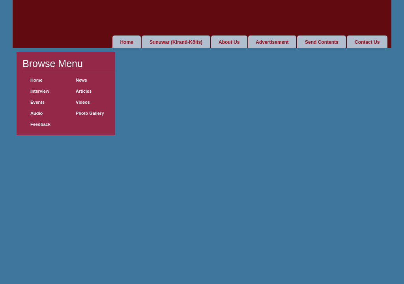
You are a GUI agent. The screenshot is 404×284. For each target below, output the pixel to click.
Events (37, 102)
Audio (36, 113)
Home (126, 42)
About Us (229, 42)
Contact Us (367, 42)
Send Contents (322, 42)
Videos (83, 102)
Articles (84, 91)
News (81, 80)
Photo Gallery (90, 113)
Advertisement (272, 42)
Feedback (40, 124)
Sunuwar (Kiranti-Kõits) (176, 42)
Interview (39, 91)
